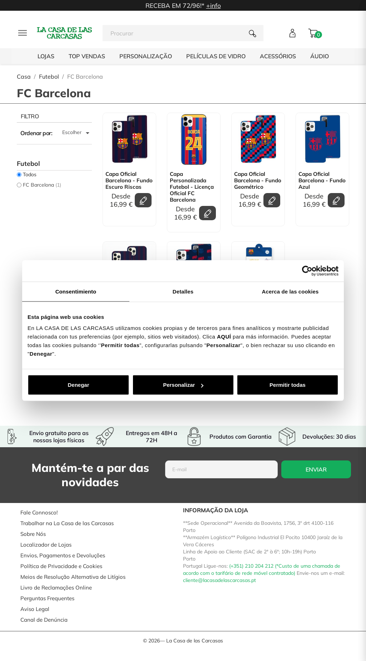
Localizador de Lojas (45, 544)
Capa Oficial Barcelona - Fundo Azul (322, 180)
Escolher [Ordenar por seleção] (77, 133)
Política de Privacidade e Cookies (61, 566)
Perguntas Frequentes (47, 598)
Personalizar (183, 385)
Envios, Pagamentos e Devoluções (62, 555)
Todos (29, 174)
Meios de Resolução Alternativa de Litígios (72, 576)
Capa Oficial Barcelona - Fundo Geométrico (257, 180)
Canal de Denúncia (44, 619)
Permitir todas (287, 385)
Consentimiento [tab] (76, 291)
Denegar (78, 385)
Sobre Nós (33, 534)
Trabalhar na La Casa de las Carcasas (67, 523)
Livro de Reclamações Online (56, 587)
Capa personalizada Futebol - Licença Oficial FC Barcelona (192, 187)
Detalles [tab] (183, 291)
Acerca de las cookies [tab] (290, 291)
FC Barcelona (42, 185)
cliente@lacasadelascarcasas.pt (219, 580)
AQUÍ (224, 337)
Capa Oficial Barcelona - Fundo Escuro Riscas (129, 180)
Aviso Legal (34, 609)
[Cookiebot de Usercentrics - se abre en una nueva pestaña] (307, 270)
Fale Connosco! (39, 512)
